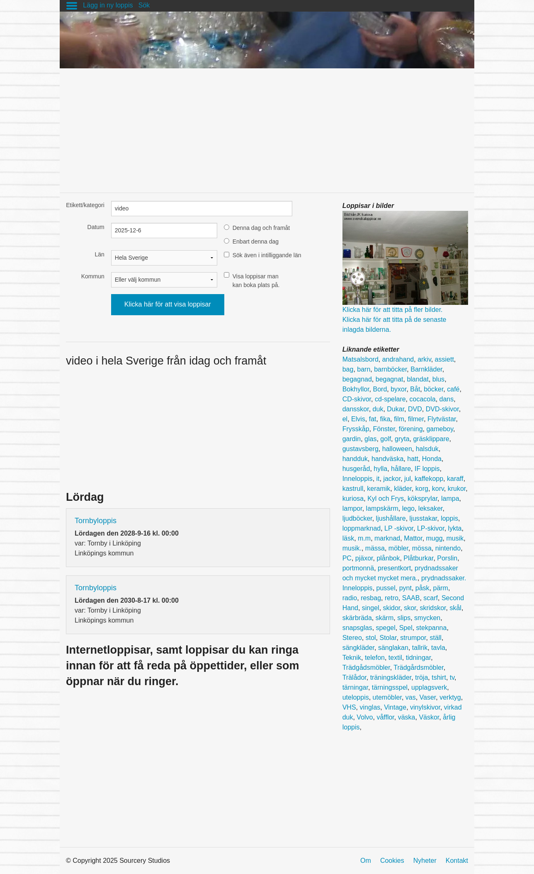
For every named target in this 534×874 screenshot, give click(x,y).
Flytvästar (441, 419)
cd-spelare (390, 399)
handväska (387, 458)
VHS (349, 707)
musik (455, 538)
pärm (440, 588)
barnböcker (390, 369)
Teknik (351, 657)
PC (347, 558)
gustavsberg (360, 448)
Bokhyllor (355, 389)
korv (438, 488)
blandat (418, 379)
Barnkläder (426, 369)
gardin (351, 438)
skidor (391, 607)
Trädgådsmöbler (366, 667)
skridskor (433, 607)
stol (371, 637)
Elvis (358, 419)
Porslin (447, 558)
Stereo (352, 637)
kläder (403, 488)
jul (407, 478)
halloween (397, 448)
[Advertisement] (267, 126)
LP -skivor (398, 528)
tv (452, 677)
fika (385, 419)
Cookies (392, 860)
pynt (405, 588)
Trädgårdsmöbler (418, 667)
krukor (457, 488)
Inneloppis (357, 478)
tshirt (439, 677)
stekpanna (431, 627)
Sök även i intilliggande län (267, 255)
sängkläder (358, 647)
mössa (422, 548)
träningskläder (391, 677)
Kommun (92, 276)
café (453, 389)
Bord (380, 389)
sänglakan (393, 647)
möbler (398, 548)
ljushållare (391, 518)
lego (408, 508)
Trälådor (354, 677)
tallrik (419, 647)
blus (438, 379)
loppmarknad (361, 528)
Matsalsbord (360, 359)
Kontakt (457, 860)
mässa (375, 548)
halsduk (427, 448)
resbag (371, 597)
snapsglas (357, 627)
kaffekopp (429, 478)
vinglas (369, 707)
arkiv (424, 359)
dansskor (355, 409)
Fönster (384, 428)
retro (391, 597)
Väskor (429, 717)
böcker (433, 389)
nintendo (448, 548)
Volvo (365, 717)
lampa (450, 498)
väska (406, 717)
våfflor (385, 717)
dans (446, 399)
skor (410, 607)
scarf (430, 597)
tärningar (355, 687)
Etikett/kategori (85, 205)
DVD (415, 409)
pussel (386, 588)
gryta (402, 438)
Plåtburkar (418, 558)
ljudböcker (357, 518)
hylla (380, 468)
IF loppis (427, 468)
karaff (455, 478)
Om (365, 860)
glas (370, 438)
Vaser (428, 697)
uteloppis (355, 697)
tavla (438, 647)
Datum (95, 227)
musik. (352, 548)
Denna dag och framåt (261, 228)
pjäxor (364, 558)
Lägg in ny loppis (108, 5)
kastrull (353, 488)
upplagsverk (429, 687)
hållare (401, 468)
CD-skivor (356, 399)
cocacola (423, 399)
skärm (385, 617)
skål (455, 607)
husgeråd (356, 468)
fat (372, 419)
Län (99, 254)
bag (348, 369)
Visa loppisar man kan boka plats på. (256, 280)
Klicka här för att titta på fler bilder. (392, 309)
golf (385, 438)
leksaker (430, 508)
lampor (352, 508)
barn (363, 369)
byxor (398, 389)
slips (403, 617)
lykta (455, 528)
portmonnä (358, 568)
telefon (375, 657)
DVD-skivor (442, 409)
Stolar (388, 637)
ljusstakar (423, 518)
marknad (387, 538)
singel (370, 607)
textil (395, 657)
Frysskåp (355, 428)
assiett (444, 359)
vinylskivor (425, 707)
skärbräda (357, 617)
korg (421, 488)
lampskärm (382, 508)
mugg (434, 538)
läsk (348, 538)
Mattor (413, 538)
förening (411, 428)
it (378, 478)
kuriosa (353, 498)
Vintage (395, 707)
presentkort (394, 568)
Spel (406, 627)
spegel (386, 627)
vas (410, 697)
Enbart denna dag (256, 241)
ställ (435, 637)
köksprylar (422, 498)
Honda (432, 458)
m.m (364, 538)
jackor (391, 478)
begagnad (357, 379)
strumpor (413, 637)
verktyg (450, 697)
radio (349, 597)
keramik (378, 488)
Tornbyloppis (96, 521)
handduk (355, 458)
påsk (422, 588)
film (399, 419)
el (344, 419)
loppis (449, 518)
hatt (412, 458)
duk (378, 409)
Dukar (395, 409)
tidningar (418, 657)
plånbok (388, 558)
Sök (144, 5)
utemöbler (387, 697)
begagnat (389, 379)
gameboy (439, 428)
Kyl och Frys (385, 498)
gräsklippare (431, 438)
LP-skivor (430, 528)
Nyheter (425, 860)
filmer (416, 419)
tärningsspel (390, 687)
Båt (415, 389)
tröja (421, 677)
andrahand (398, 359)
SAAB (411, 597)
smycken (427, 617)
